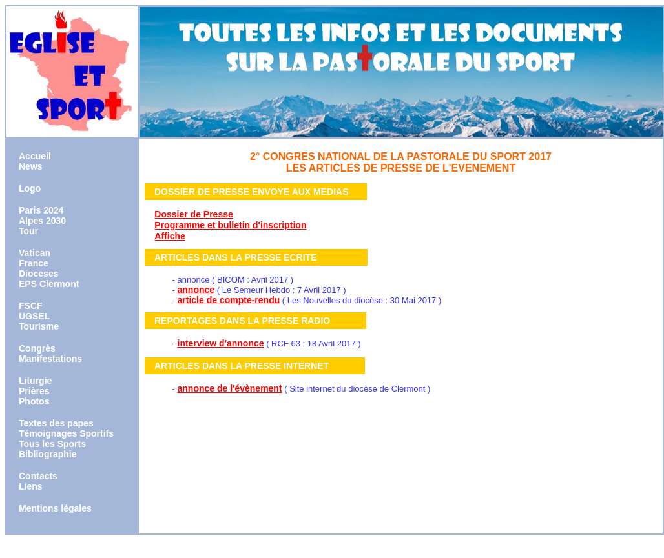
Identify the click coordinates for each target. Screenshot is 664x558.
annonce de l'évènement (230, 388)
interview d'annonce (221, 343)
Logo (30, 188)
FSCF (31, 306)
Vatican (34, 253)
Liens (31, 486)
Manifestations (50, 359)
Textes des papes (56, 423)
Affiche (169, 236)
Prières (34, 391)
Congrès (37, 348)
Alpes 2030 (42, 220)
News (31, 166)
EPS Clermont (49, 284)
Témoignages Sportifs (66, 433)
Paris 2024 (41, 210)
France (33, 263)
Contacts (38, 476)
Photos (34, 401)
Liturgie (35, 380)
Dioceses (38, 273)
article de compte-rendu (229, 300)
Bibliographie (47, 454)
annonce (196, 289)
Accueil (35, 156)
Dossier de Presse (193, 214)
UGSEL (34, 316)
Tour (28, 231)
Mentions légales (55, 508)
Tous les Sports (52, 444)
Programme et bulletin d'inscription (230, 225)
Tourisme (39, 326)
